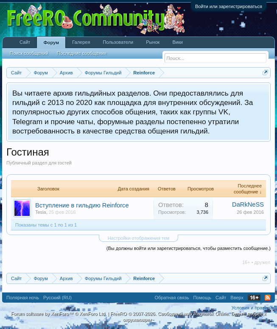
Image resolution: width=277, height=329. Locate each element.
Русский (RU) (57, 297)
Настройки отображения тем (139, 238)
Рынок (152, 42)
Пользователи (118, 42)
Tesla (40, 212)
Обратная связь (171, 297)
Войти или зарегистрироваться (228, 6)
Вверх (236, 297)
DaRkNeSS (248, 204)
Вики (177, 42)
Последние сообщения (81, 53)
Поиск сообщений (29, 53)
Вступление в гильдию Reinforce (82, 205)
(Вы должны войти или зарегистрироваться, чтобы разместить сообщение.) (188, 248)
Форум (51, 42)
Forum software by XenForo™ (58, 313)
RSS (268, 298)
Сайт (25, 42)
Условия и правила (252, 307)
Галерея (81, 42)
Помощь (202, 297)
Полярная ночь (22, 297)
